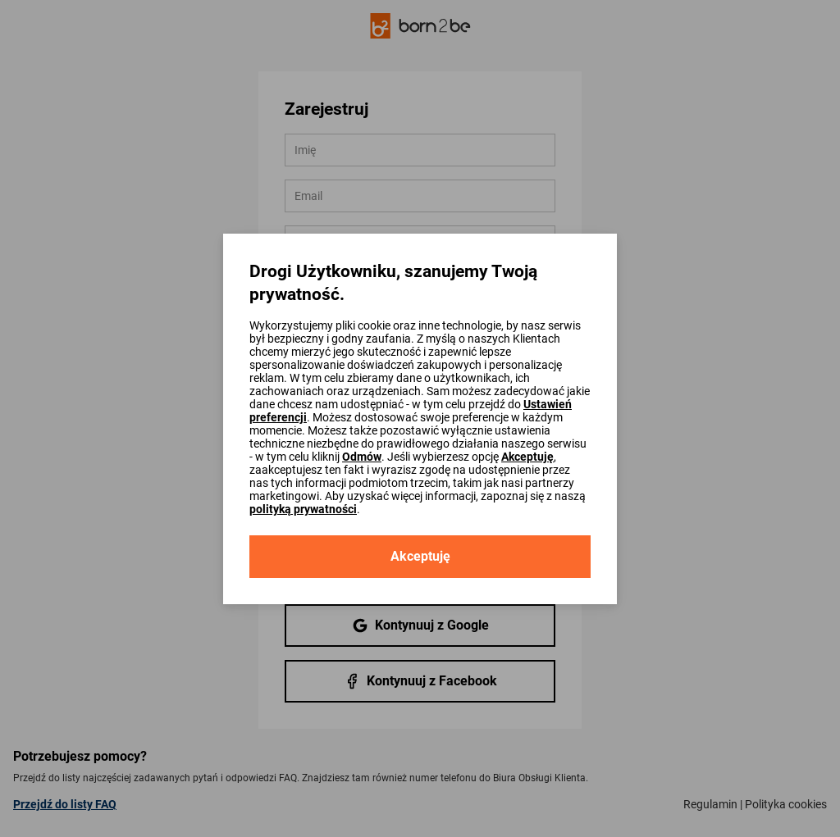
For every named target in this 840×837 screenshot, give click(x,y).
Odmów (361, 456)
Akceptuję (527, 456)
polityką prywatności (303, 509)
